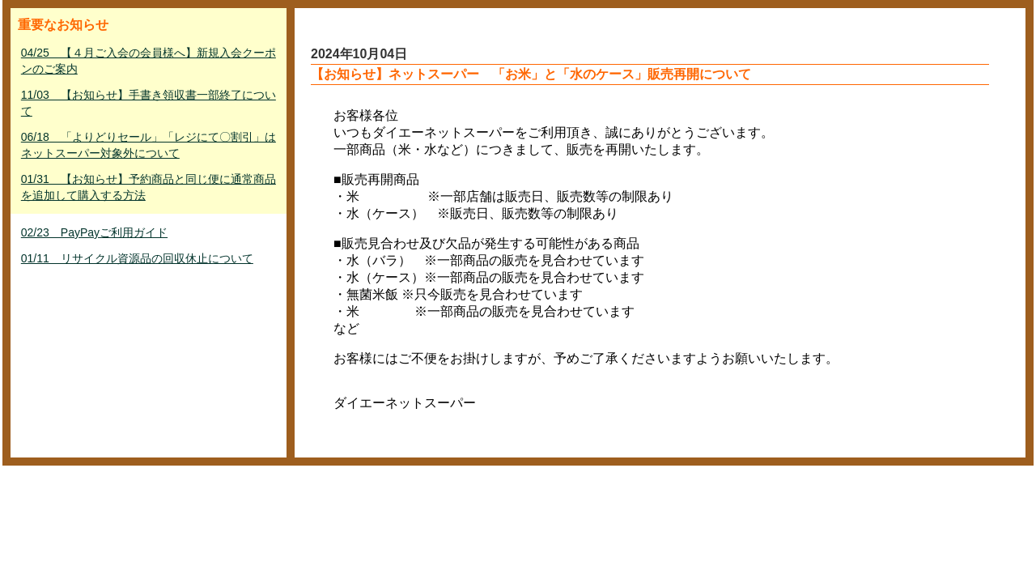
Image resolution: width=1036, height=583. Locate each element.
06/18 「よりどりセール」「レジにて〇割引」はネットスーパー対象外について (148, 145)
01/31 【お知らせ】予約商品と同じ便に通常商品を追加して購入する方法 (148, 187)
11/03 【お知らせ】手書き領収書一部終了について (148, 102)
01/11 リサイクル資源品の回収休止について (137, 258)
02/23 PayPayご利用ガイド (94, 232)
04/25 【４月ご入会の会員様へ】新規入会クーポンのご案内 (148, 60)
